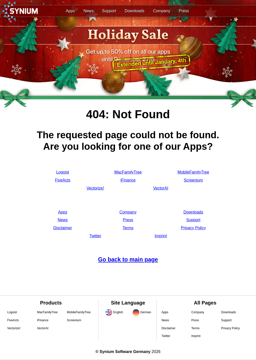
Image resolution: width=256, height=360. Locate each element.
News (89, 11)
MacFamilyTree (128, 172)
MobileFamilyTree (193, 172)
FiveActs (62, 180)
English (118, 312)
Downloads (134, 11)
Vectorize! (95, 188)
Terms (128, 228)
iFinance (128, 180)
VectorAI (160, 188)
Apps (70, 11)
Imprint (160, 236)
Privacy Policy (193, 228)
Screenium (193, 180)
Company (161, 11)
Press (184, 11)
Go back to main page (128, 259)
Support (109, 11)
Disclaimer (62, 228)
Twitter (95, 236)
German (145, 312)
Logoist (62, 172)
